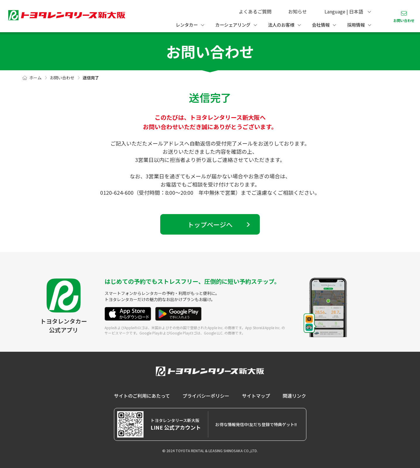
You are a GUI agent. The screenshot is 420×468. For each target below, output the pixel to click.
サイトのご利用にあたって (142, 395)
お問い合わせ (403, 20)
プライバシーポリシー (205, 395)
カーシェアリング (232, 24)
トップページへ (210, 224)
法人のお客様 (281, 24)
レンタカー (187, 24)
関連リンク (294, 395)
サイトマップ (256, 395)
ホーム (35, 78)
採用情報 (356, 24)
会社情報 (320, 24)
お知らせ (297, 11)
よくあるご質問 (255, 11)
